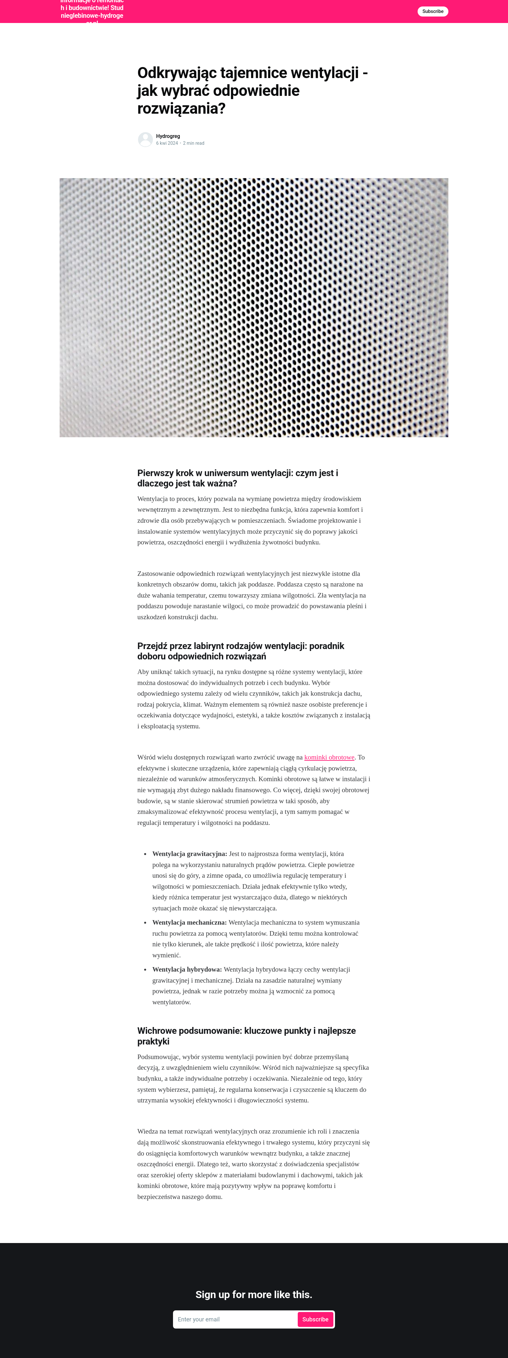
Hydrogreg (168, 136)
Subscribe (433, 11)
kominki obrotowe (329, 757)
